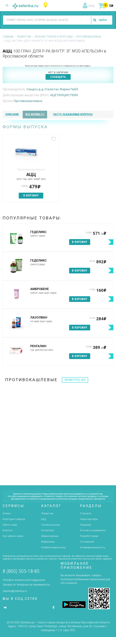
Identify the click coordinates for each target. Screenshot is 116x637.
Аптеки (6, 513)
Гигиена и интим (50, 524)
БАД (43, 519)
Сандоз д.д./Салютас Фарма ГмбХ (52, 89)
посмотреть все (75, 380)
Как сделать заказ (13, 536)
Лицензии (85, 524)
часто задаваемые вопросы (72, 114)
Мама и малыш (49, 536)
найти (102, 20)
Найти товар (10, 524)
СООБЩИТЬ (58, 77)
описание (12, 114)
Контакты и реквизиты (93, 530)
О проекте (85, 513)
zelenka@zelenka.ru (15, 591)
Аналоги (7, 530)
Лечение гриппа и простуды (53, 36)
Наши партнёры (89, 519)
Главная (8, 36)
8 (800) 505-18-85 (21, 571)
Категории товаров (14, 519)
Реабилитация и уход (53, 547)
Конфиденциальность (92, 547)
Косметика (47, 530)
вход (91, 5)
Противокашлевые (88, 36)
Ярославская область (46, 5)
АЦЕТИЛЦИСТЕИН (64, 95)
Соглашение (87, 541)
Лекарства (24, 36)
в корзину (30, 195)
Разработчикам (89, 536)
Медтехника (48, 541)
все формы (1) (34, 114)
